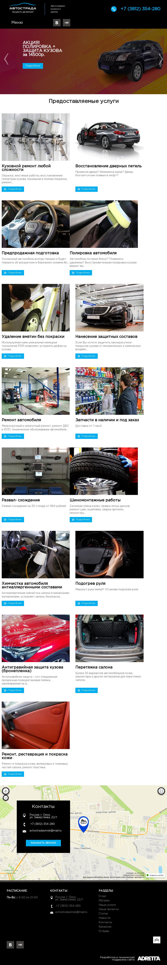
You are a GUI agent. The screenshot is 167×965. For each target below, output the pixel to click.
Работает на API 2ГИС (135, 873)
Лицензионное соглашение (133, 875)
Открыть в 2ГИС (157, 875)
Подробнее (33, 66)
